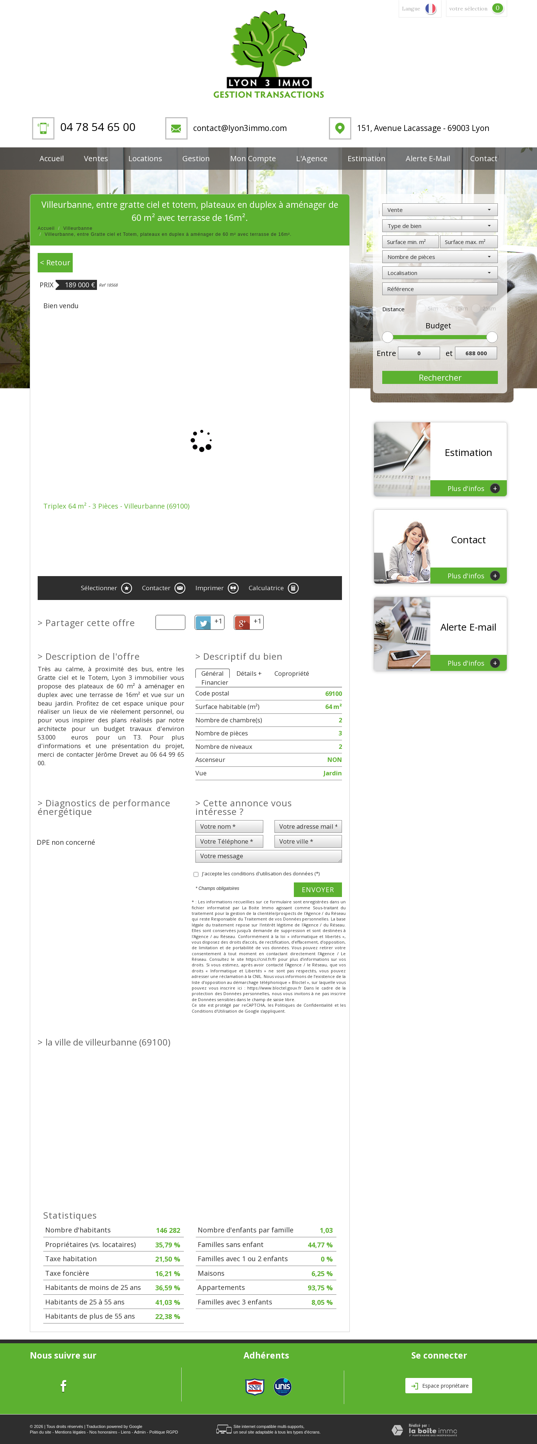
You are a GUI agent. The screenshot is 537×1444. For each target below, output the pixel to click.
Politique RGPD (163, 1432)
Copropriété (291, 673)
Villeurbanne (78, 228)
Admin (139, 1432)
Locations (145, 158)
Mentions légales (70, 1432)
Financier (214, 682)
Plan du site (40, 1432)
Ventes (96, 158)
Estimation (367, 158)
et (449, 353)
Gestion (196, 158)
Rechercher (440, 377)
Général (212, 673)
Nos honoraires (103, 1432)
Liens (126, 1432)
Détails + (249, 673)
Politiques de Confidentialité (303, 1005)
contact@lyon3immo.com (240, 128)
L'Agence (311, 158)
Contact (483, 158)
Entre (384, 353)
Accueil (52, 158)
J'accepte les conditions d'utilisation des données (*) (261, 873)
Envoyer (318, 889)
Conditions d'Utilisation (214, 1011)
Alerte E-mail (428, 158)
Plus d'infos (474, 488)
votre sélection (468, 8)
